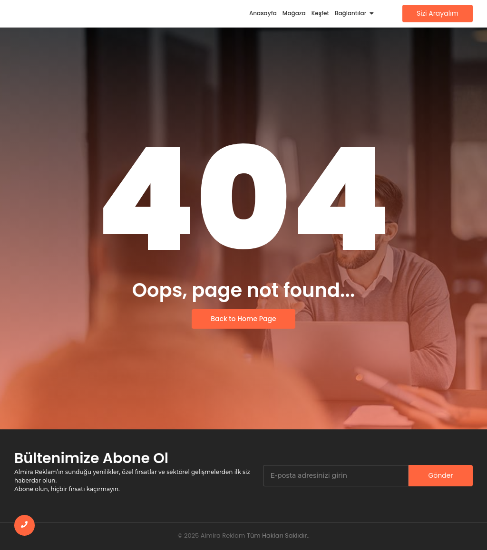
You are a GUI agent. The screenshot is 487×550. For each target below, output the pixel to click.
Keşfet (320, 13)
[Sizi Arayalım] (437, 13)
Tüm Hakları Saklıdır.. (278, 535)
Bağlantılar (352, 13)
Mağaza (294, 13)
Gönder (440, 475)
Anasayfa (263, 13)
